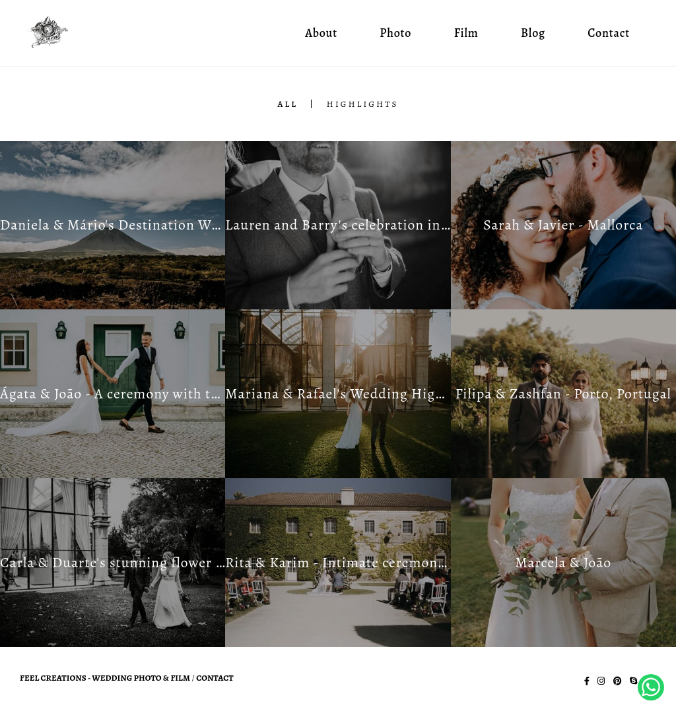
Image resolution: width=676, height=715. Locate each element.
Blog (533, 33)
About (321, 33)
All (287, 104)
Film (466, 33)
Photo (395, 33)
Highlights (363, 104)
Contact (609, 33)
